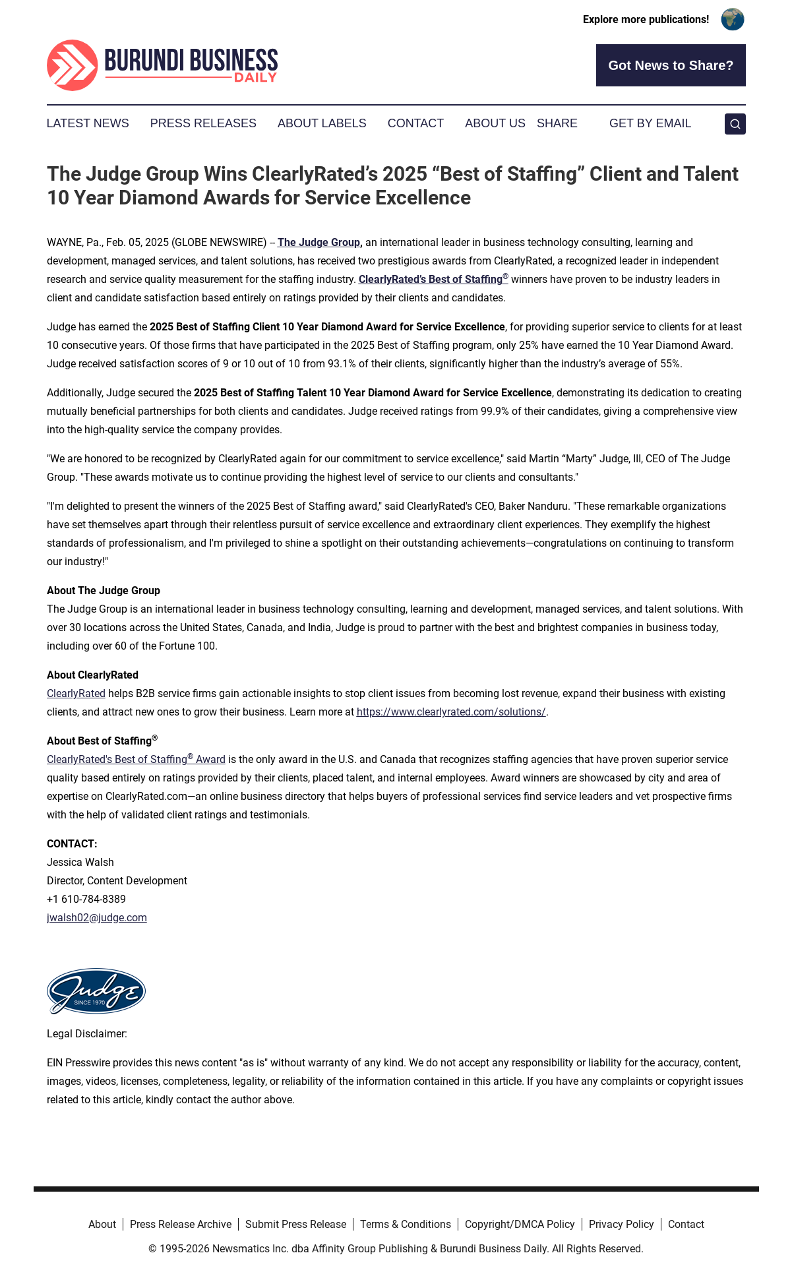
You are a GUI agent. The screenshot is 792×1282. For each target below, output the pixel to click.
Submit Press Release (295, 1224)
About (102, 1224)
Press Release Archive (180, 1224)
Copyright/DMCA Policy (520, 1224)
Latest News (88, 123)
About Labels (322, 123)
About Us (495, 123)
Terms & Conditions (405, 1224)
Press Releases (203, 123)
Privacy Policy (621, 1224)
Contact (416, 123)
